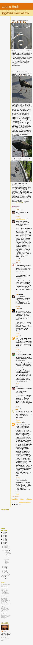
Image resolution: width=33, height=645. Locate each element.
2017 (4, 533)
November (6, 547)
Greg (17, 352)
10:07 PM (18, 406)
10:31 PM (18, 216)
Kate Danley (4, 599)
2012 (4, 539)
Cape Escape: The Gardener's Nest (6, 556)
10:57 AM (18, 306)
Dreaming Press (5, 592)
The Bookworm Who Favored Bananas (5, 616)
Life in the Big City (6, 560)
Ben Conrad (4, 589)
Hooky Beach (4, 595)
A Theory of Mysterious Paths (6, 562)
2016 (4, 535)
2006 (4, 578)
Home (21, 499)
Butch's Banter (4, 590)
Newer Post (15, 499)
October (6, 548)
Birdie (17, 308)
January (6, 575)
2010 (4, 542)
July (5, 567)
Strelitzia (3, 614)
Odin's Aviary (4, 607)
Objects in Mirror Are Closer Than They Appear (6, 605)
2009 (4, 543)
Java (17, 262)
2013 (4, 538)
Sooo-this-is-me (20, 219)
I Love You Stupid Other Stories (5, 597)
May (5, 570)
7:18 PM (17, 349)
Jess (17, 386)
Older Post (29, 499)
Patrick (4, 631)
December (6, 546)
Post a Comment (15, 496)
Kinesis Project (23, 75)
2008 (4, 544)
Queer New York (5, 609)
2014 (4, 536)
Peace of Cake (4, 608)
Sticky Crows (4, 613)
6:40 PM (17, 493)
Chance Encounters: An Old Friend (7, 552)
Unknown (18, 422)
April (5, 571)
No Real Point (6, 565)
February (6, 574)
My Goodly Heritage (5, 600)
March (5, 572)
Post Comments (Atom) (24, 502)
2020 (4, 532)
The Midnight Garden (4, 618)
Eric (17, 336)
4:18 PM (17, 333)
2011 (4, 540)
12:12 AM (18, 291)
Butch (17, 210)
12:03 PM (18, 477)
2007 (4, 576)
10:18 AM (18, 419)
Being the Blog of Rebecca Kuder (5, 587)
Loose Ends (10, 7)
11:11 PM (18, 260)
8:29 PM (17, 383)
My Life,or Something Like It (5, 602)
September (6, 550)
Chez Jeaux (4, 591)
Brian (17, 294)
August (5, 566)
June (5, 568)
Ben (17, 409)
